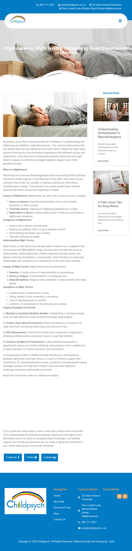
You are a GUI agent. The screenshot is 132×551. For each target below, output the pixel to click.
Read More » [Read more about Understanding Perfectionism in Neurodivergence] (104, 161)
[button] (120, 21)
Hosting (100, 541)
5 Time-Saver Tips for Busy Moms (110, 204)
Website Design (82, 541)
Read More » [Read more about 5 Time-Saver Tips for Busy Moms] (104, 230)
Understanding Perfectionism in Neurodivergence (109, 133)
